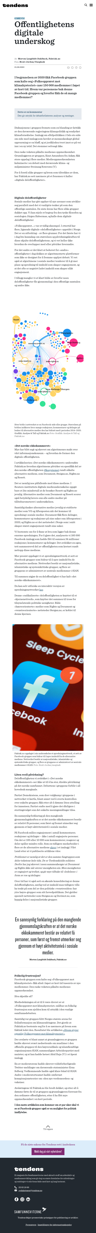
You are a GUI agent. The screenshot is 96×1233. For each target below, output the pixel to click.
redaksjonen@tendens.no (28, 1191)
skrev (53, 847)
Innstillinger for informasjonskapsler (55, 1225)
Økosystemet (51, 470)
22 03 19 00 (21, 1187)
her (41, 589)
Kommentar (19, 19)
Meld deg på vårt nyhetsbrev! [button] (48, 1151)
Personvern (31, 1225)
